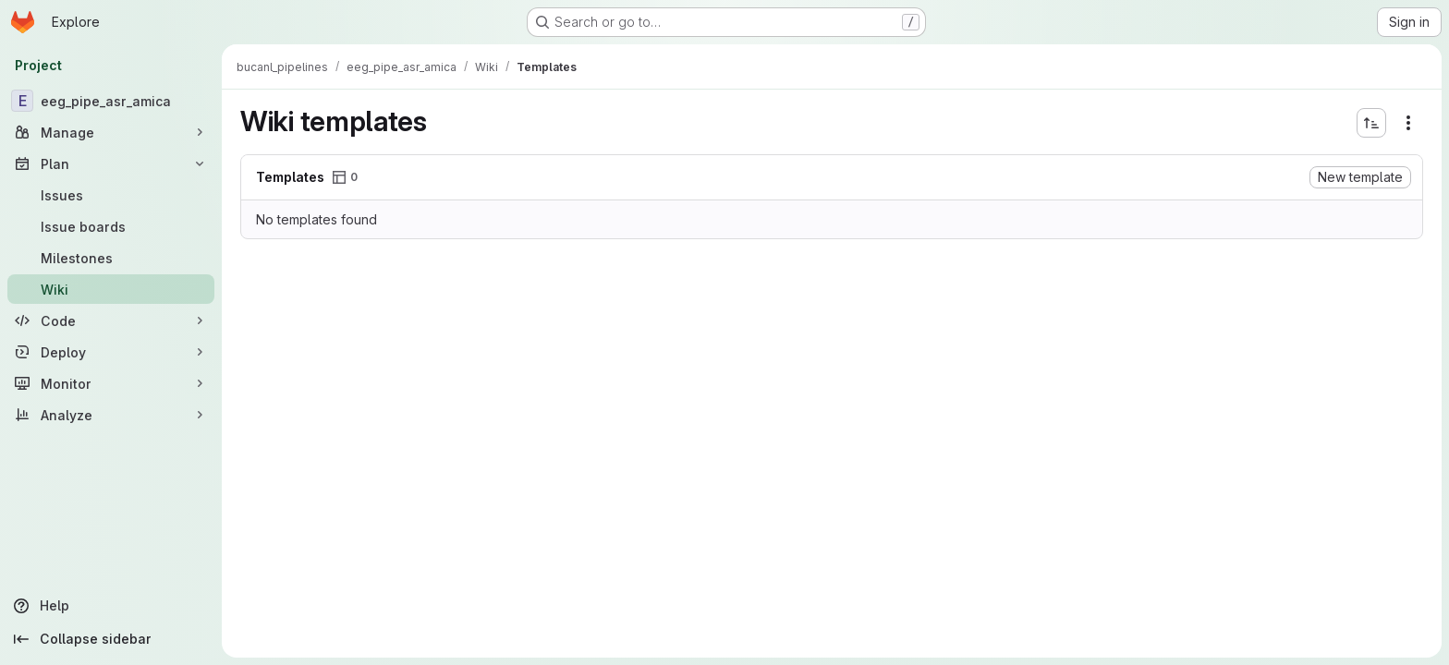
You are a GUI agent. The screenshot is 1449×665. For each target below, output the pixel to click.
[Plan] (110, 163)
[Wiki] (110, 289)
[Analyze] (110, 414)
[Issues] (110, 195)
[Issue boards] (110, 226)
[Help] (110, 606)
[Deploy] (110, 352)
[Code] (110, 320)
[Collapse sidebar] (110, 639)
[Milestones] (110, 257)
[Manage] (110, 132)
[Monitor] (110, 383)
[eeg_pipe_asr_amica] (110, 100)
